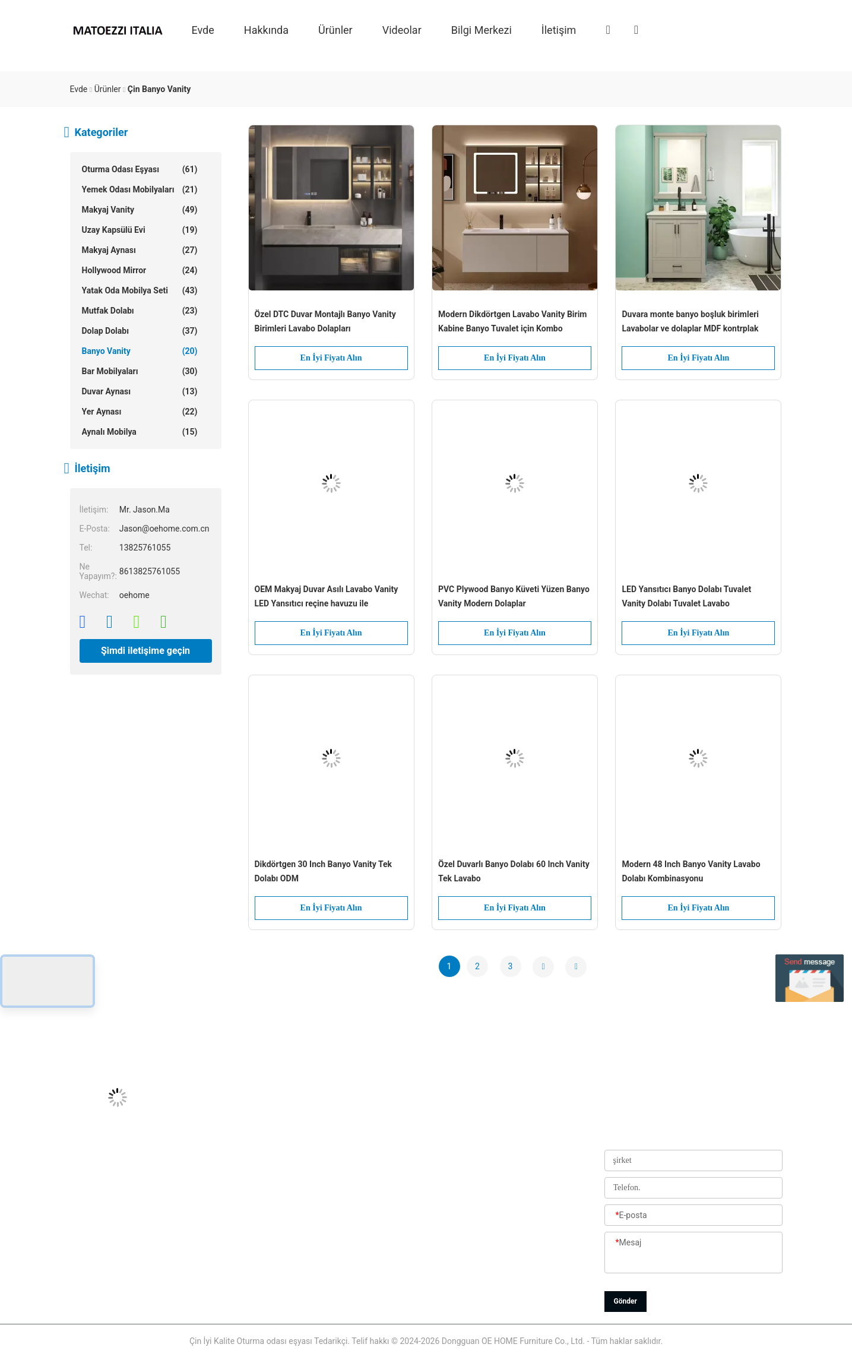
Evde (203, 29)
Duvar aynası (140, 391)
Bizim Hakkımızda (370, 1139)
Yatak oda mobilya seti (140, 290)
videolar (402, 29)
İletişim (559, 29)
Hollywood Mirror (140, 270)
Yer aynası (140, 411)
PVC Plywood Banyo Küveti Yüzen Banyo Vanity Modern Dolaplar (514, 596)
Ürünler (335, 29)
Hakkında (266, 29)
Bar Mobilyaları (140, 371)
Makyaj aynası (140, 250)
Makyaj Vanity (140, 209)
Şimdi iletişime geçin (145, 650)
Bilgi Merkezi (481, 29)
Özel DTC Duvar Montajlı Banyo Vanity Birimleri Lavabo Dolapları (325, 321)
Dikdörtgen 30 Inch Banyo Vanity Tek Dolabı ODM (323, 871)
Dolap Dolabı (140, 330)
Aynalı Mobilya (140, 431)
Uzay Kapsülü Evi (140, 229)
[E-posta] (693, 1215)
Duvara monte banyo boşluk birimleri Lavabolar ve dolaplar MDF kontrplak (690, 321)
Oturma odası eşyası (140, 169)
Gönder (625, 1301)
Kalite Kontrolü (364, 1220)
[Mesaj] (693, 1253)
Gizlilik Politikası (367, 1300)
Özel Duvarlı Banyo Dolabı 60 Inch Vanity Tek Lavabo (514, 871)
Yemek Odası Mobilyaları (140, 189)
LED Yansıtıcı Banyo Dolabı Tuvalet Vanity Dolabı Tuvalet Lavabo (686, 596)
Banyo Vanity (140, 351)
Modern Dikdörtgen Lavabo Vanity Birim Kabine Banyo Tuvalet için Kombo (512, 321)
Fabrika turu (359, 1193)
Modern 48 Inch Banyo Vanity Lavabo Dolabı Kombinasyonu (691, 871)
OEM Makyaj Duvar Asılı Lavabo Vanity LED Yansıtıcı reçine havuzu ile (326, 596)
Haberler (352, 1246)
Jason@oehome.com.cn (115, 1166)
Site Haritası (359, 1273)
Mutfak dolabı (140, 310)
